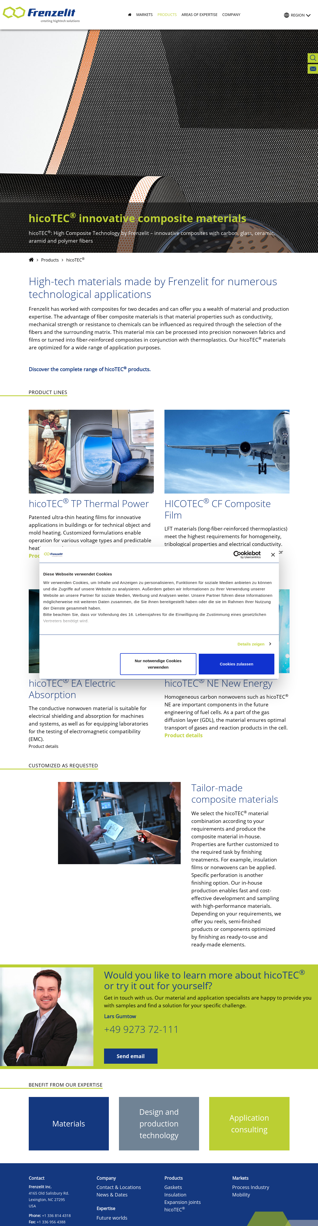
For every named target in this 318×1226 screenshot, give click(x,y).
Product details (183, 735)
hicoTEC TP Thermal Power (89, 503)
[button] (142, 14)
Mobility (241, 1194)
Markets (240, 1178)
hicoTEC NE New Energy (218, 683)
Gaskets (173, 1187)
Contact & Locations (119, 1187)
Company (106, 1178)
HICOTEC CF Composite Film (217, 509)
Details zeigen (251, 644)
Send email (131, 1056)
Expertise (106, 1208)
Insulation (175, 1194)
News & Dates (112, 1194)
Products (50, 260)
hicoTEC (174, 1209)
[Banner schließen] (273, 555)
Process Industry (250, 1187)
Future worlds (112, 1218)
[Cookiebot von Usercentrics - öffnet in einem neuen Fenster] (241, 555)
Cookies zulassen (236, 664)
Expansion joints (182, 1202)
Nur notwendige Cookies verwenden (158, 663)
